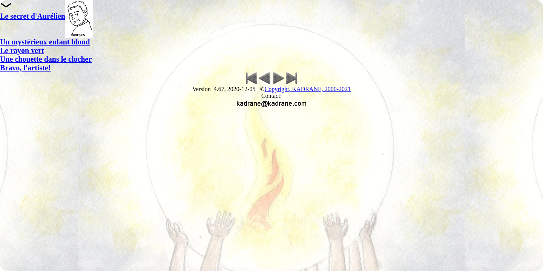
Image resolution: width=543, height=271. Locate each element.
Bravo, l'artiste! (25, 68)
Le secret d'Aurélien (46, 16)
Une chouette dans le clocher (46, 59)
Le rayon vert (22, 50)
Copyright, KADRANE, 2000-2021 (308, 89)
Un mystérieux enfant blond (45, 42)
